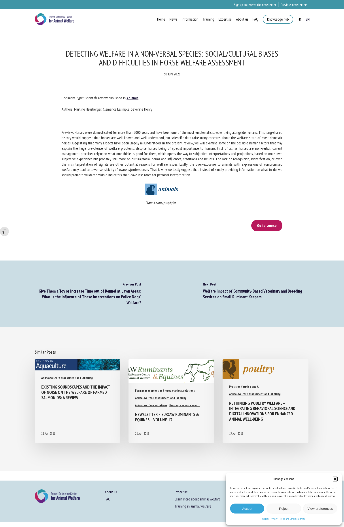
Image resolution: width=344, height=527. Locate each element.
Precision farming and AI (244, 387)
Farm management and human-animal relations (165, 391)
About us (111, 491)
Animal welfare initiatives (151, 405)
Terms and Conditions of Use (292, 518)
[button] (335, 479)
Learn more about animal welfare (198, 499)
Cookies (265, 518)
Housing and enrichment (184, 405)
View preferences (320, 508)
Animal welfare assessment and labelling (67, 378)
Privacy (274, 518)
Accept (247, 508)
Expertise (181, 491)
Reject (284, 508)
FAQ (107, 499)
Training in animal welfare (193, 506)
